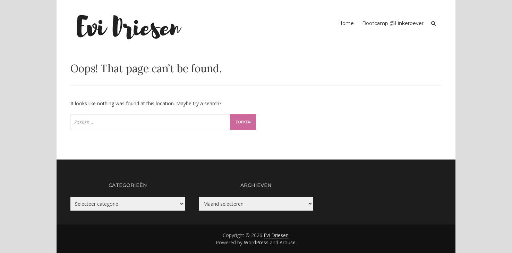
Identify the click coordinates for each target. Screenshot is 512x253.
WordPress (256, 242)
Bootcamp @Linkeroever (393, 23)
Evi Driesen (276, 235)
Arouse (288, 242)
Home (346, 23)
